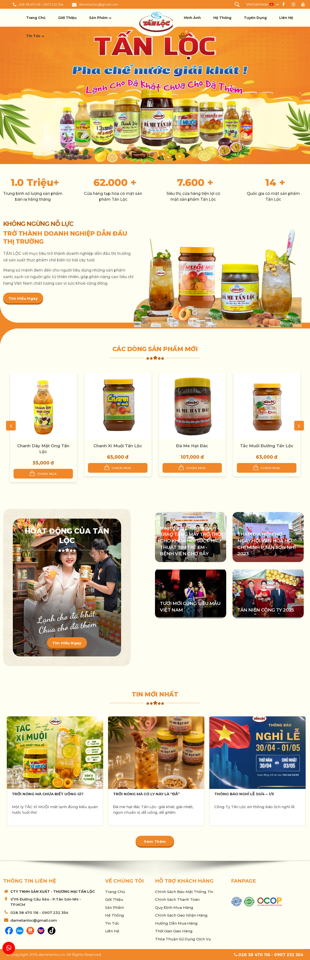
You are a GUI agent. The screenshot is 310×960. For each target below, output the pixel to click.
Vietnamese (257, 4)
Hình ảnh (192, 18)
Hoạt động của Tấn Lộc (67, 536)
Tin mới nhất (155, 694)
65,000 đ (117, 457)
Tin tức (33, 36)
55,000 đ (43, 463)
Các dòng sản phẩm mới (155, 349)
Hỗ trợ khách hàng (184, 881)
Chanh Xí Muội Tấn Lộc (117, 445)
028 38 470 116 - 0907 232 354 (41, 4)
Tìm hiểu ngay (23, 298)
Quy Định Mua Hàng (174, 907)
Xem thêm (155, 841)
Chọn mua (43, 473)
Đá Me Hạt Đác (192, 445)
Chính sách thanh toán (177, 899)
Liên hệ (286, 18)
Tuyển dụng (255, 18)
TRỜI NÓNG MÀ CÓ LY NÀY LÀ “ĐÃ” (146, 794)
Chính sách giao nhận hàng (181, 915)
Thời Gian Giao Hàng (174, 931)
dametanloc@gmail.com (98, 4)
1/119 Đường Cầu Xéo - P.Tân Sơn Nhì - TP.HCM (45, 902)
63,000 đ (266, 457)
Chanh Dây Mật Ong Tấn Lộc (43, 448)
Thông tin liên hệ (29, 881)
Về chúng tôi (124, 881)
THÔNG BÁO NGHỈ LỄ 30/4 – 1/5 (244, 794)
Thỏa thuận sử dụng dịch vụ (183, 939)
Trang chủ (36, 18)
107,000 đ (192, 457)
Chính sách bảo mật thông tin (184, 891)
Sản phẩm (98, 18)
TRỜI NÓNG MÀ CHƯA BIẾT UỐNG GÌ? (48, 794)
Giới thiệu (67, 18)
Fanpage (243, 881)
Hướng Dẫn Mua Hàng (176, 923)
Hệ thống (222, 18)
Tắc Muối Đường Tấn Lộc (266, 445)
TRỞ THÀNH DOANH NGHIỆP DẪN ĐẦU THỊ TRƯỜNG (65, 237)
